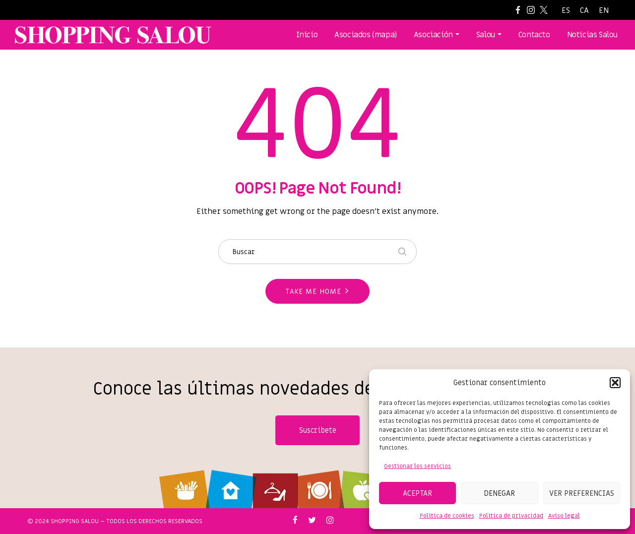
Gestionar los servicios (417, 466)
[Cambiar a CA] (584, 10)
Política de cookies (447, 516)
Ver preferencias (581, 493)
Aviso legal (564, 516)
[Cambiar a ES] (566, 10)
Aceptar (417, 493)
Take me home (313, 291)
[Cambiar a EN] (604, 10)
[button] (615, 383)
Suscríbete (317, 430)
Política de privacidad (511, 516)
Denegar (499, 493)
